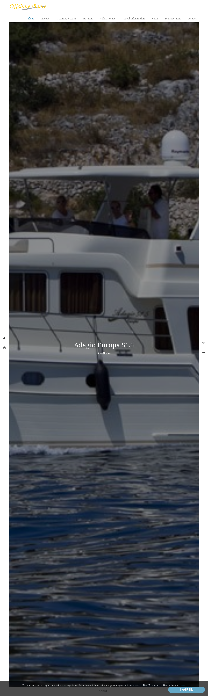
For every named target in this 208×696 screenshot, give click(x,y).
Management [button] (173, 18)
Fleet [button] (31, 18)
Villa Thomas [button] (107, 18)
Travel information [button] (133, 18)
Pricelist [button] (45, 18)
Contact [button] (192, 18)
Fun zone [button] (88, 18)
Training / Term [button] (66, 18)
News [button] (155, 18)
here (183, 685)
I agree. (186, 689)
